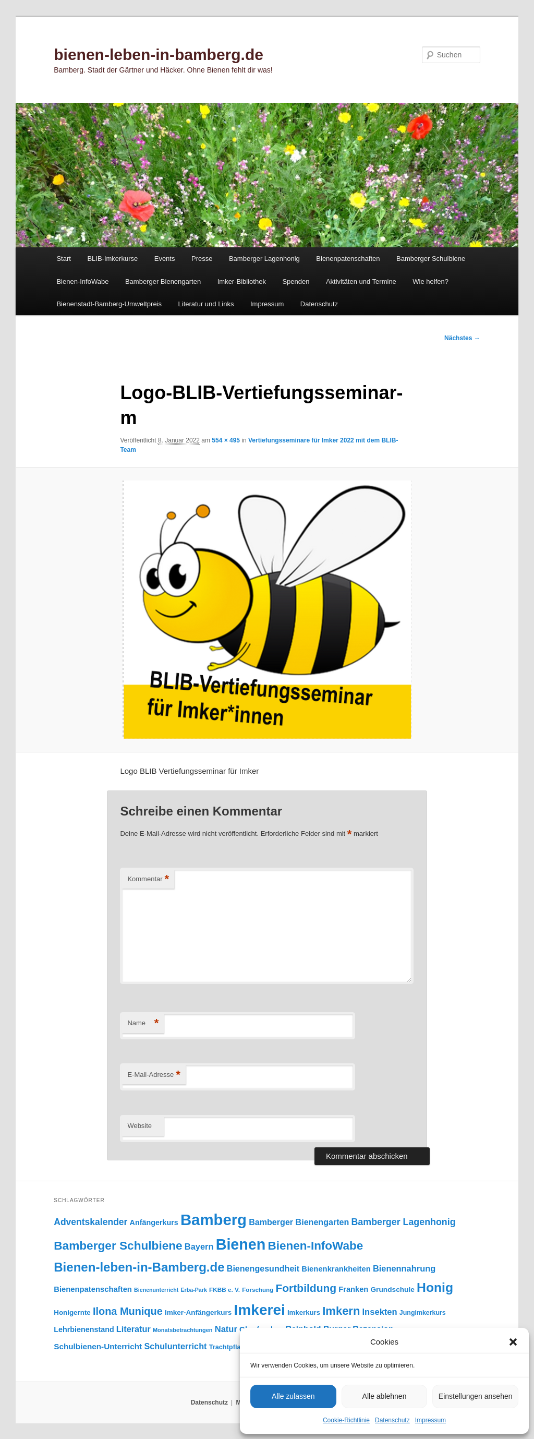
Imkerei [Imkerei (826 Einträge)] (259, 1310)
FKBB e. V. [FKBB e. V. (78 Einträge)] (224, 1289)
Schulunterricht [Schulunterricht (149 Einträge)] (175, 1346)
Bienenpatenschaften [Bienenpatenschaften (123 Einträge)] (93, 1289)
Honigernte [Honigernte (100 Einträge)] (72, 1312)
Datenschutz (392, 1420)
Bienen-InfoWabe (82, 281)
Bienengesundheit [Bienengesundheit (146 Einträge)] (263, 1268)
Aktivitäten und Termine (361, 281)
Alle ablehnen (384, 1396)
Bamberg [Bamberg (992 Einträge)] (213, 1219)
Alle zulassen (293, 1396)
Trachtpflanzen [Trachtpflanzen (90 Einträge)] (232, 1347)
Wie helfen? (430, 281)
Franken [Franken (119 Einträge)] (353, 1289)
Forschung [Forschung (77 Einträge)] (257, 1289)
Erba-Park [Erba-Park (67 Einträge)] (194, 1290)
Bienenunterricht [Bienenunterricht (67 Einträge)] (156, 1290)
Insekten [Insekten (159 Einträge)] (379, 1312)
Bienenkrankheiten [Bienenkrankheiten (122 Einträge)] (335, 1269)
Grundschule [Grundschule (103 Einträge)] (392, 1289)
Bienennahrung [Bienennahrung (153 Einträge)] (404, 1268)
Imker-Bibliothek (241, 281)
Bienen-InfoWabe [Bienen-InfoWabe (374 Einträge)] (315, 1245)
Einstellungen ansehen (476, 1396)
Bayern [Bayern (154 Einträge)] (199, 1246)
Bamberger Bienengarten (163, 281)
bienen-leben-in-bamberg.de (158, 54)
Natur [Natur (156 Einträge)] (226, 1329)
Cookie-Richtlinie (346, 1420)
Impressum (430, 1420)
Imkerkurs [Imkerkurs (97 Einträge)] (303, 1312)
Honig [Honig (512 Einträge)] (435, 1287)
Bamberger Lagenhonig (264, 258)
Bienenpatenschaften (348, 258)
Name (143, 1023)
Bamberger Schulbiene (430, 258)
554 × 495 (226, 440)
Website (139, 1126)
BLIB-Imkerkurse (112, 258)
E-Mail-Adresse (153, 1075)
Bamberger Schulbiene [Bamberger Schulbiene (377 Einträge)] (118, 1245)
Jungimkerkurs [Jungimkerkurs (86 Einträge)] (422, 1312)
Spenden (295, 281)
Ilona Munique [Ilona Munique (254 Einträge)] (128, 1311)
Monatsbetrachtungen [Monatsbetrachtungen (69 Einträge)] (183, 1330)
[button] (513, 1342)
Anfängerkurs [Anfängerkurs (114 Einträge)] (154, 1222)
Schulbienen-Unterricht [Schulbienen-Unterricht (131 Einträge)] (98, 1346)
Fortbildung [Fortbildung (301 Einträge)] (305, 1288)
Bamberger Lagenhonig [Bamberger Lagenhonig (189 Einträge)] (403, 1222)
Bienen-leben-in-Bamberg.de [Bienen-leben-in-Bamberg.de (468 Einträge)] (139, 1267)
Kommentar (148, 879)
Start (63, 258)
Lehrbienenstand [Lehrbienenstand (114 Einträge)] (84, 1329)
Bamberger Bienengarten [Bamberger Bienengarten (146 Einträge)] (299, 1222)
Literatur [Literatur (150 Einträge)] (133, 1329)
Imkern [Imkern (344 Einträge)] (341, 1310)
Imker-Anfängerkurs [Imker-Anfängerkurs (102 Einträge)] (198, 1312)
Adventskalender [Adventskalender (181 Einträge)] (90, 1222)
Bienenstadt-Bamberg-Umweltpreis (109, 304)
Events (164, 258)
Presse (201, 258)
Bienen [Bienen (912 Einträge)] (241, 1244)
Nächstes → (462, 338)
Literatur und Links (206, 304)
